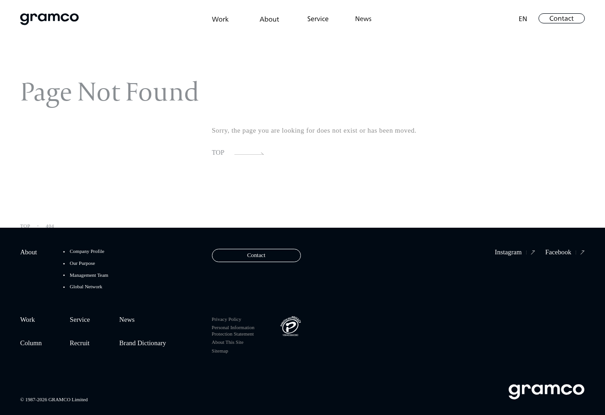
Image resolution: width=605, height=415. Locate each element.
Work (27, 319)
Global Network (86, 286)
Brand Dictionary (142, 343)
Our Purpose (82, 263)
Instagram (515, 252)
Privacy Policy (226, 319)
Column (31, 343)
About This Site (228, 342)
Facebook (565, 252)
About (28, 252)
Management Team (89, 275)
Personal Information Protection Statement (233, 330)
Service (80, 319)
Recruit (79, 343)
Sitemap (220, 350)
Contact (256, 255)
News (126, 319)
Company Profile (87, 251)
